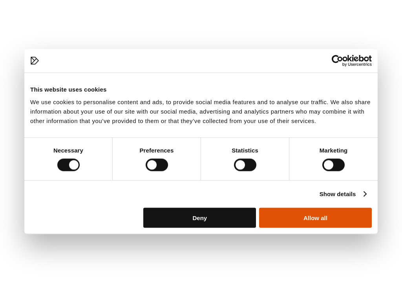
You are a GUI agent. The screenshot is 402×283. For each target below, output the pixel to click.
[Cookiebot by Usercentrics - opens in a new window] (337, 61)
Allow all (315, 217)
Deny (200, 217)
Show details (338, 194)
